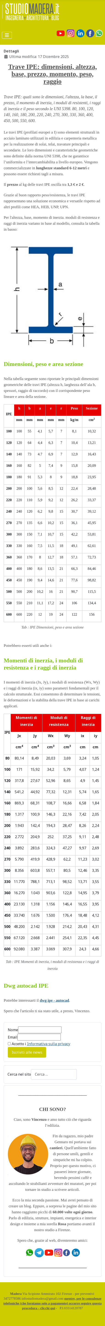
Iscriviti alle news (27, 1052)
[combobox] (54, 1074)
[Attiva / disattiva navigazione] (7, 35)
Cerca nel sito (19, 1074)
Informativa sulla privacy (48, 1043)
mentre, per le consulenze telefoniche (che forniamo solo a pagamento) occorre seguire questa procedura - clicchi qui (52, 1303)
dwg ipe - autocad (54, 1000)
